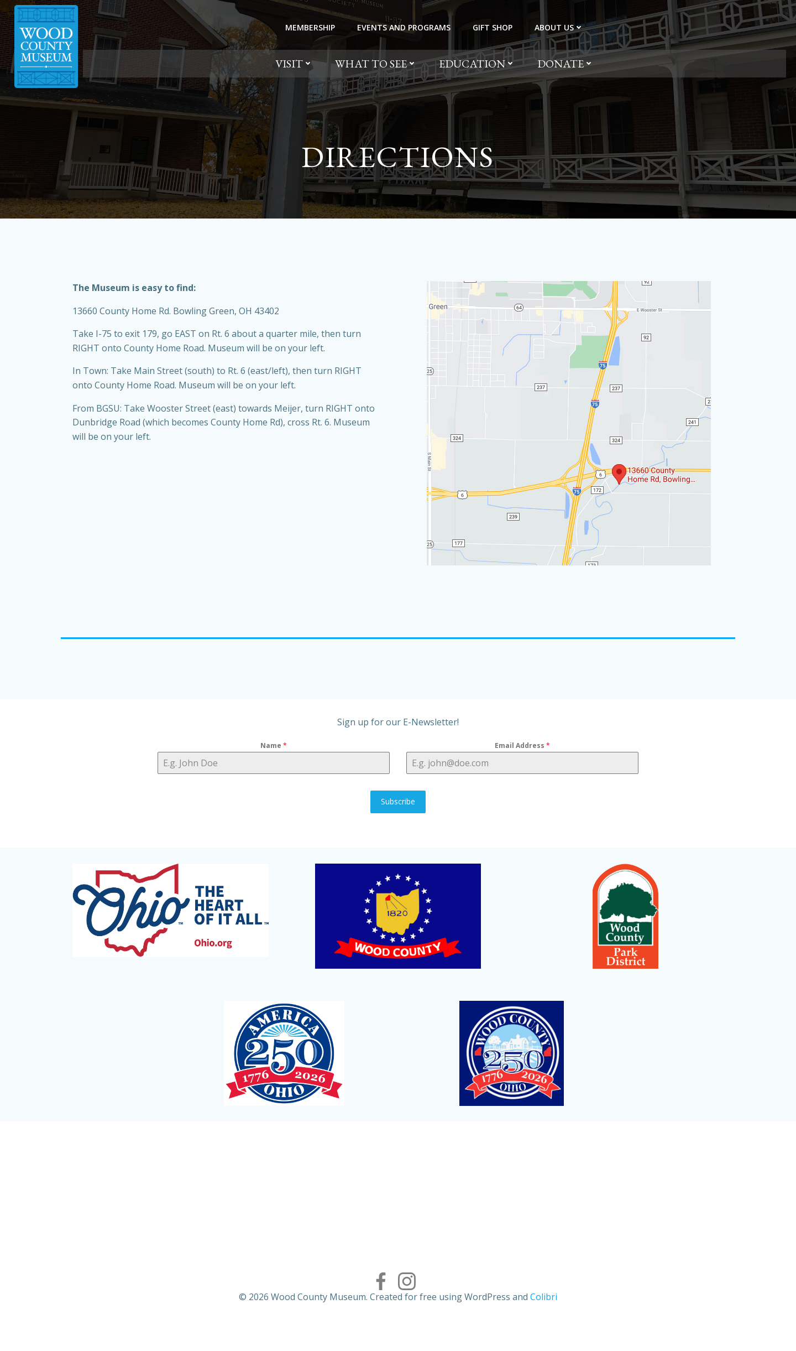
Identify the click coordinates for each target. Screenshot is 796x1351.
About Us (559, 27)
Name (274, 758)
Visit (294, 63)
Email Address (521, 758)
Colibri (543, 1318)
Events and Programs (404, 27)
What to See (376, 63)
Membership (310, 27)
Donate (565, 63)
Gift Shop (492, 27)
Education (477, 63)
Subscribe (398, 814)
